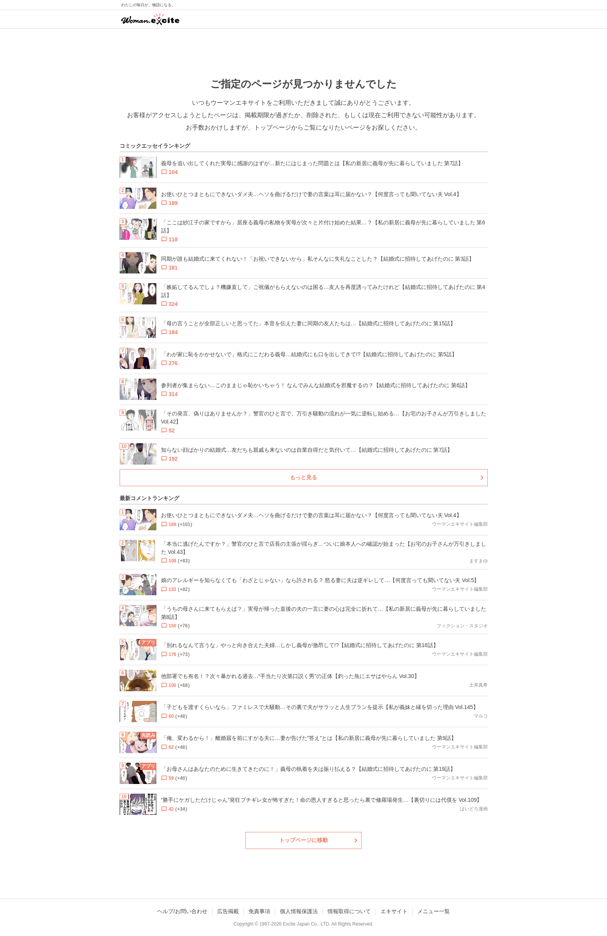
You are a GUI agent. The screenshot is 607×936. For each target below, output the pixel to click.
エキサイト (394, 911)
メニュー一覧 (433, 911)
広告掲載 (228, 911)
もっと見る (303, 477)
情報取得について (349, 911)
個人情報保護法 (299, 911)
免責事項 (259, 911)
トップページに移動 (303, 840)
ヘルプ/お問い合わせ (182, 911)
